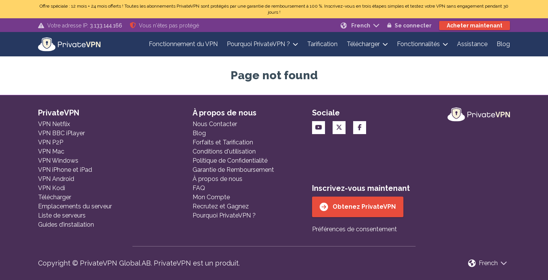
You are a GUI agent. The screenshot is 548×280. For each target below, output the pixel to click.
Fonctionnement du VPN (183, 44)
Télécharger (363, 44)
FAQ (199, 188)
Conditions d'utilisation (224, 151)
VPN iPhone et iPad (65, 169)
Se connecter (409, 25)
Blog (503, 44)
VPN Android (56, 178)
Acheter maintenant (474, 25)
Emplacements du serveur (75, 206)
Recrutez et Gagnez (221, 206)
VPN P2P (50, 142)
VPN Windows (58, 160)
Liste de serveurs (62, 215)
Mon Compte (211, 197)
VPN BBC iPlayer (61, 133)
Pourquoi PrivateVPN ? (258, 44)
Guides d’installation (66, 224)
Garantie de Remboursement (233, 169)
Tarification (322, 44)
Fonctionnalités (418, 44)
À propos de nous (217, 178)
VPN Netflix (54, 124)
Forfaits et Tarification (223, 142)
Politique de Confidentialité (230, 160)
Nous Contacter (215, 124)
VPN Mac (51, 151)
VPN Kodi (51, 188)
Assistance (472, 44)
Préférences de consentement (354, 229)
